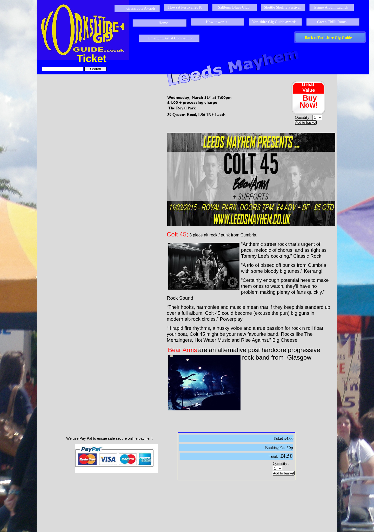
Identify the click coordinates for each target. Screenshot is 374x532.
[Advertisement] (186, 505)
